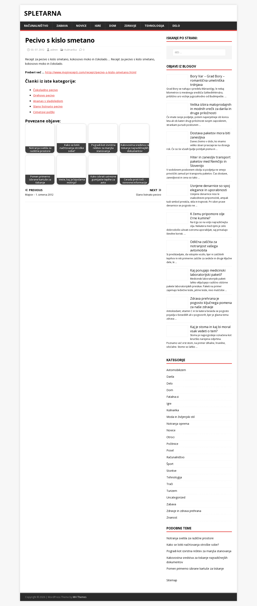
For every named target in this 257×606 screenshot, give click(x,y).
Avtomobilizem (176, 370)
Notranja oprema (177, 424)
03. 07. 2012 (37, 49)
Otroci (170, 437)
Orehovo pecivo (44, 95)
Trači (169, 484)
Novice (81, 26)
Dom (112, 26)
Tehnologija (154, 26)
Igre (98, 26)
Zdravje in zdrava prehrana (183, 511)
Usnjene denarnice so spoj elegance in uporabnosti (210, 188)
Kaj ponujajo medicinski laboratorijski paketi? (207, 272)
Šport (169, 464)
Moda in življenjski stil (180, 417)
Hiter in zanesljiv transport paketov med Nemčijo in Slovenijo (210, 161)
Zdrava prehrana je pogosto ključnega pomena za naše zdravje (211, 302)
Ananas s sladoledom (48, 101)
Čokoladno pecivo (45, 90)
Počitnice (172, 444)
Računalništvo (36, 26)
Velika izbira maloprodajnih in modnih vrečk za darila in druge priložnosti (210, 108)
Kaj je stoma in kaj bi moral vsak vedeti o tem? (210, 329)
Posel (170, 450)
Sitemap (171, 580)
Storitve (171, 471)
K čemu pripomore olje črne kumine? (207, 216)
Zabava (62, 26)
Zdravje (130, 26)
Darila (170, 376)
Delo (176, 26)
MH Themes (79, 597)
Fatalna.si (172, 397)
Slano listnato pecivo (48, 106)
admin (54, 49)
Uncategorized (175, 497)
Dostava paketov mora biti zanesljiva (210, 135)
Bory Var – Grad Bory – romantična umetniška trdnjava (207, 80)
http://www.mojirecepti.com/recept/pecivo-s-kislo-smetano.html (90, 72)
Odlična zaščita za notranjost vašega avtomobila (204, 246)
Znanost (171, 517)
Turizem (171, 491)
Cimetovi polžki (44, 112)
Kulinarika (70, 49)
